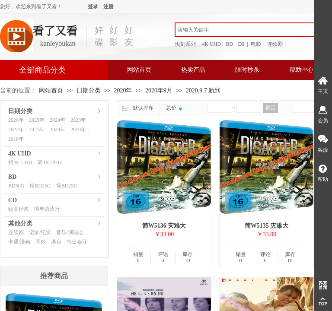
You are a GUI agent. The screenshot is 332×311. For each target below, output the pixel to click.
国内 (40, 242)
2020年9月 (158, 90)
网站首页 (139, 70)
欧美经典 (18, 209)
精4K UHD (20, 162)
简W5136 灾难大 (164, 225)
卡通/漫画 (19, 242)
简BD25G (66, 186)
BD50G (16, 186)
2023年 (78, 120)
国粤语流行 (47, 209)
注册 (108, 6)
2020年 (123, 90)
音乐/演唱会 (69, 232)
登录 (93, 6)
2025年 (37, 120)
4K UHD (19, 153)
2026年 (16, 120)
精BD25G (40, 186)
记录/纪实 (40, 232)
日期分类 (89, 90)
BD (12, 177)
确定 (270, 108)
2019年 (78, 130)
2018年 (16, 139)
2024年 (57, 120)
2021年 (37, 130)
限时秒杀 (247, 70)
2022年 (16, 130)
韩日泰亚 (77, 242)
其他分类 (20, 223)
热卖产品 (193, 70)
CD (12, 200)
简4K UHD (50, 162)
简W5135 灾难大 (267, 225)
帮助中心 (301, 70)
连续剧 (16, 232)
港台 (56, 242)
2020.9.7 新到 (203, 90)
